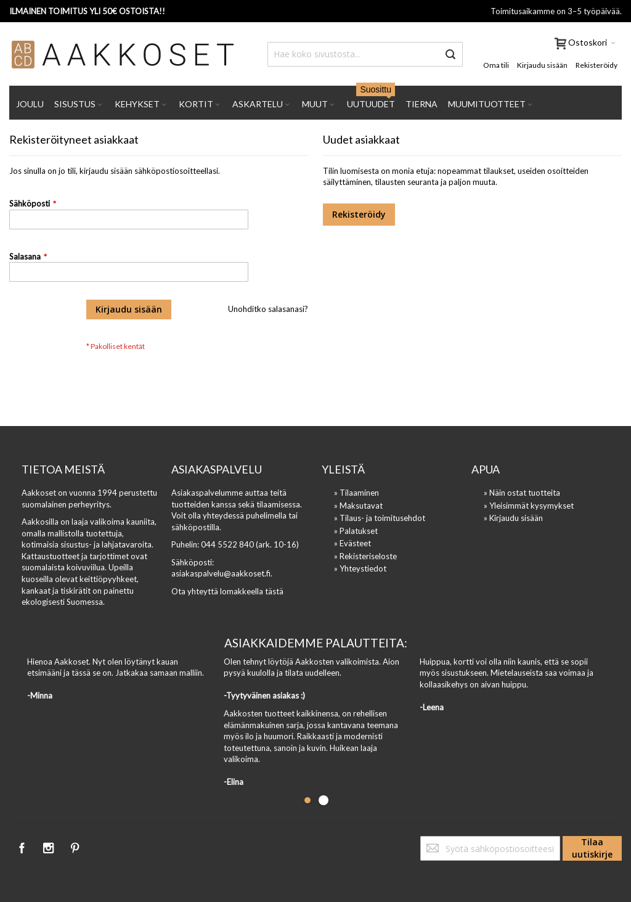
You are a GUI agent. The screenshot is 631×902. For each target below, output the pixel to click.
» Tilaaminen (356, 493)
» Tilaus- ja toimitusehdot (379, 518)
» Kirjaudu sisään (513, 518)
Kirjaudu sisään (542, 65)
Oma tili (496, 65)
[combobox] (365, 54)
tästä (274, 591)
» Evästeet (352, 543)
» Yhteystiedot (360, 568)
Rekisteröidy (596, 65)
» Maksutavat (358, 505)
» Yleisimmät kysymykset (529, 505)
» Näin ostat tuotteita (522, 493)
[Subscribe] (592, 848)
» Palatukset (356, 531)
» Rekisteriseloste (365, 556)
